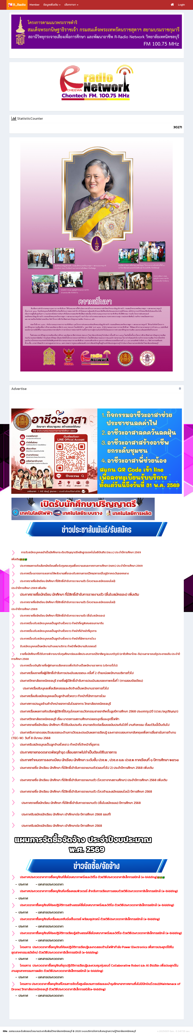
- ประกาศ (22, 884)
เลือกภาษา (71, 5)
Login (181, 5)
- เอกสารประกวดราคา (47, 884)
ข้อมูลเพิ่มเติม (52, 5)
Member (34, 5)
